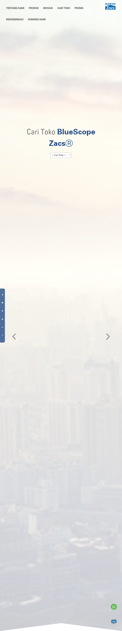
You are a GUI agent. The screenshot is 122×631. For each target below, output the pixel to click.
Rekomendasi (15, 19)
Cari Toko (63, 8)
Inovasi (48, 8)
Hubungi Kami (37, 19)
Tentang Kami (15, 8)
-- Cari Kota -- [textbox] (59, 155)
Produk (34, 8)
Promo (78, 8)
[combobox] (61, 155)
